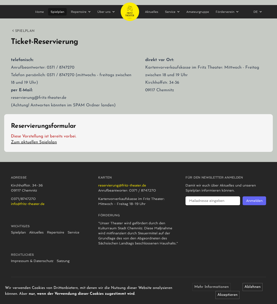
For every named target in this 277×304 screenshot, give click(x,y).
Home (39, 11)
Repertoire (55, 232)
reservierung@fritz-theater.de (122, 185)
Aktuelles (151, 11)
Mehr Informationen (211, 287)
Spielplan (57, 11)
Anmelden (254, 201)
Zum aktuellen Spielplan (34, 142)
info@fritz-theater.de (27, 204)
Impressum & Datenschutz (32, 261)
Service (73, 232)
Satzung (63, 261)
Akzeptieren (227, 295)
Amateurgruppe (197, 11)
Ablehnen (252, 287)
